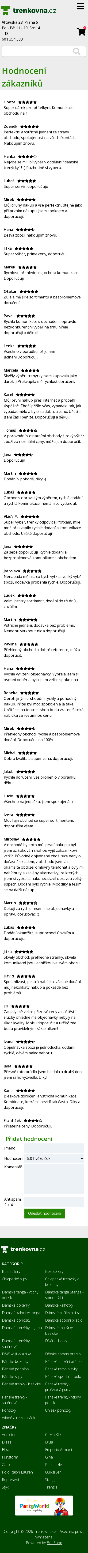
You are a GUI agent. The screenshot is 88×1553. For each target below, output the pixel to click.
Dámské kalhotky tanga (21, 1312)
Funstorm (10, 1457)
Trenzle (51, 1487)
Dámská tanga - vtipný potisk (20, 1294)
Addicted (9, 1434)
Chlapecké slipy (14, 1279)
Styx (5, 1487)
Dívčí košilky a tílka (16, 1354)
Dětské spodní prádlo (63, 1354)
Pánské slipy (12, 1376)
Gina (49, 1457)
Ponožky (9, 1410)
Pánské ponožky (15, 1369)
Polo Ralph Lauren (17, 1472)
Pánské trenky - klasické (21, 1384)
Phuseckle (53, 1464)
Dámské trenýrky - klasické (60, 1330)
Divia (49, 1442)
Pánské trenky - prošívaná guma (58, 1386)
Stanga (51, 1479)
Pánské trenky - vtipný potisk (63, 1400)
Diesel (7, 1442)
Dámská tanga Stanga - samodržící (64, 1294)
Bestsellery (11, 1271)
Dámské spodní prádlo (64, 1320)
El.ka (5, 1449)
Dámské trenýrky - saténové (17, 1343)
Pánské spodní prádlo (63, 1376)
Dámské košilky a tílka (62, 1312)
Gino (6, 1464)
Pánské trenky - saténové (14, 1400)
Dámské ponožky (16, 1320)
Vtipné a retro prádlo (19, 1417)
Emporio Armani (58, 1449)
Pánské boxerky (15, 1361)
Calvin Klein (54, 1434)
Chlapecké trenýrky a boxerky (62, 1281)
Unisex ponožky (58, 1410)
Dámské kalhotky (59, 1305)
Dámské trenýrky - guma (22, 1327)
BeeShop (54, 1542)
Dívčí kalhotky (56, 1340)
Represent (10, 1479)
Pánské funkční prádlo (63, 1361)
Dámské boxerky (16, 1305)
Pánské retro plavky (61, 1369)
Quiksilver (53, 1472)
